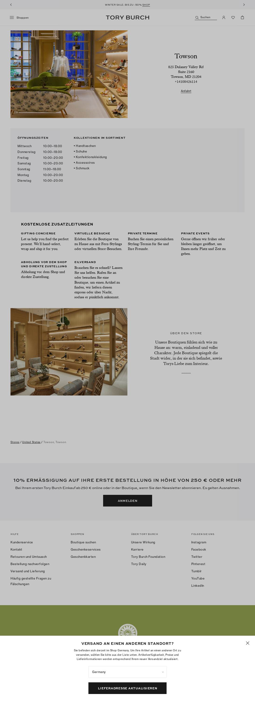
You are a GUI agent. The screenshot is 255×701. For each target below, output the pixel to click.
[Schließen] (248, 688)
